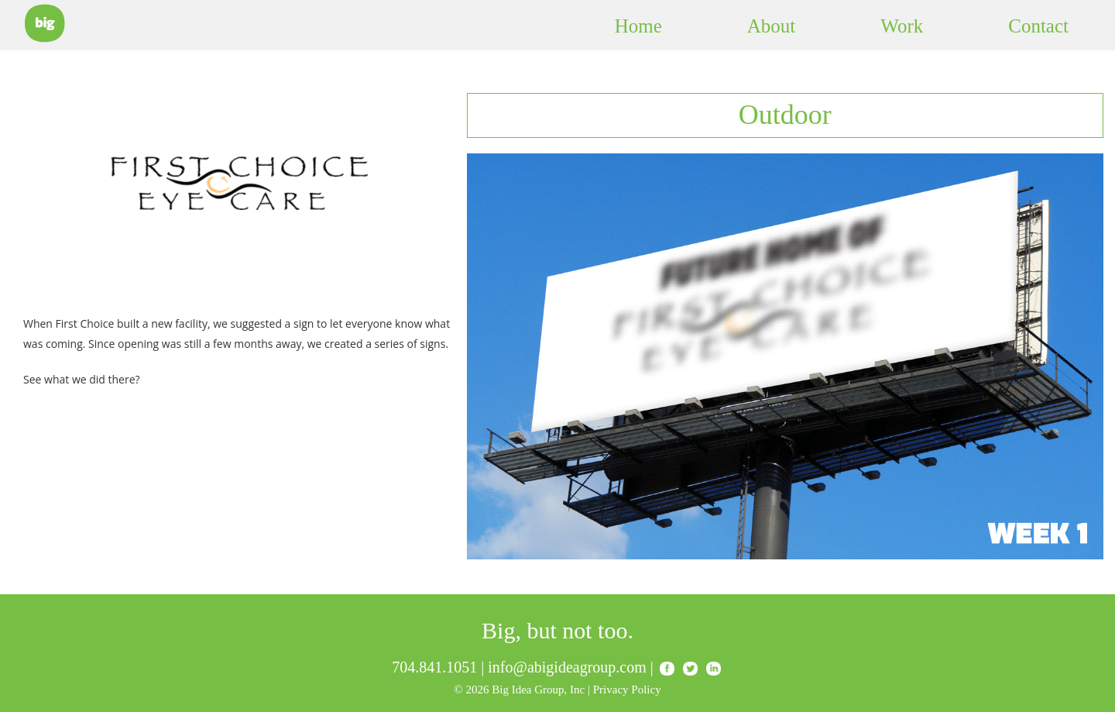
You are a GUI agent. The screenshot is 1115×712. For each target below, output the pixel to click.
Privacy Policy (627, 689)
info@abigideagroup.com (567, 667)
